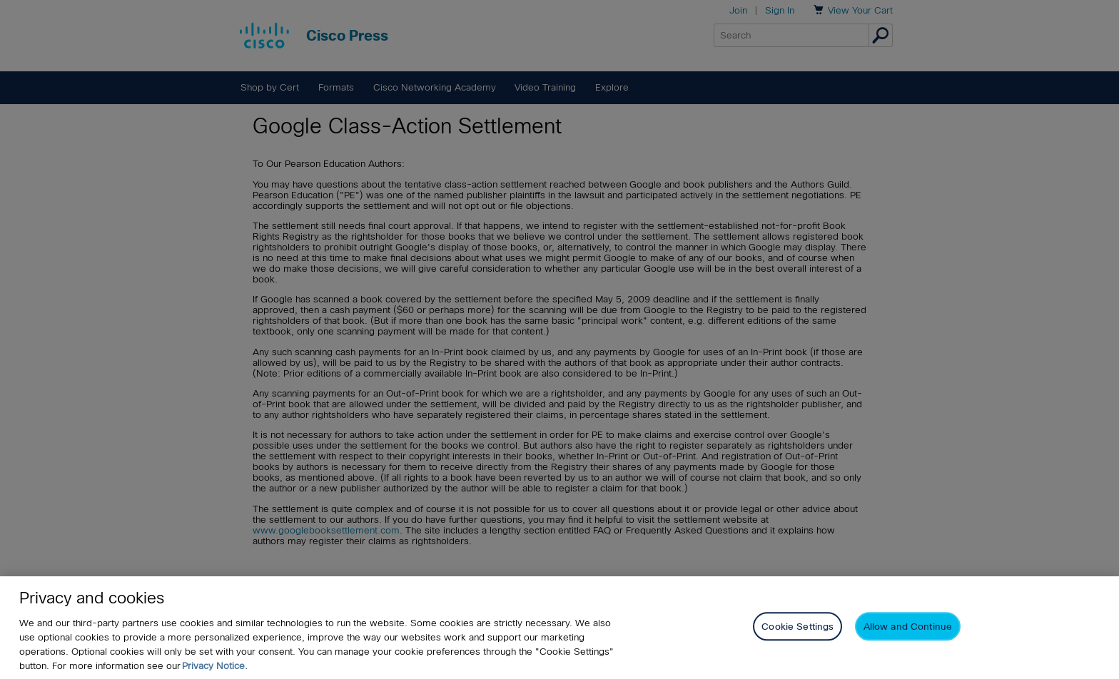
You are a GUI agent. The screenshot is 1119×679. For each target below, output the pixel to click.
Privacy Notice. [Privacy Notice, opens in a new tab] (215, 665)
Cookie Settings (797, 626)
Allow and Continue (908, 626)
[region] (559, 627)
